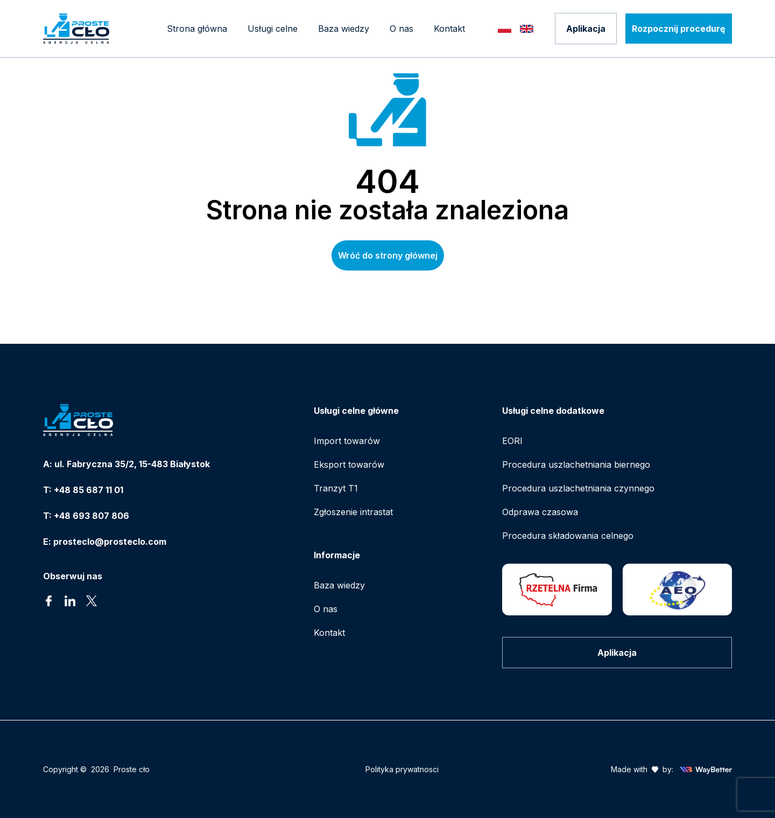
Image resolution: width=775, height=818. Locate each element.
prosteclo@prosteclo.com (109, 541)
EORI (512, 440)
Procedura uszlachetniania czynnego (578, 488)
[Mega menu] (272, 28)
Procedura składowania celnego (567, 535)
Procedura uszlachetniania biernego (576, 464)
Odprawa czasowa (540, 512)
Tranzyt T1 (336, 488)
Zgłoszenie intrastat (353, 512)
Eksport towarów (349, 464)
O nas (325, 609)
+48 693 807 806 (91, 515)
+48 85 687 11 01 (88, 489)
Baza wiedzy (339, 585)
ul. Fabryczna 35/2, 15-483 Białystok (132, 464)
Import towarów (347, 440)
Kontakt (329, 632)
